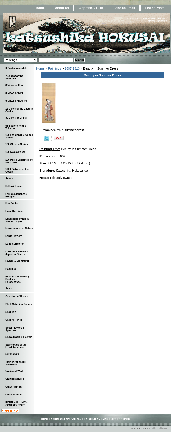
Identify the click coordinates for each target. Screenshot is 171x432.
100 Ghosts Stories (16, 144)
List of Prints (154, 8)
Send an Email (124, 8)
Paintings (55, 68)
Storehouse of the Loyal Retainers (15, 346)
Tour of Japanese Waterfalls (15, 363)
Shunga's (10, 312)
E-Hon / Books (13, 186)
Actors (9, 178)
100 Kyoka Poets (15, 152)
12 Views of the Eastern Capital (19, 110)
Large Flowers (13, 236)
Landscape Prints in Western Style (17, 220)
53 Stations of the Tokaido (15, 127)
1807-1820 (72, 68)
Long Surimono (14, 243)
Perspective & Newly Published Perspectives (17, 279)
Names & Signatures (17, 260)
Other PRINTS (13, 386)
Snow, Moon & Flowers (18, 337)
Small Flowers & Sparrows (14, 329)
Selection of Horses (16, 296)
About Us (62, 8)
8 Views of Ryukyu (16, 100)
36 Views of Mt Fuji (16, 117)
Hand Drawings (14, 211)
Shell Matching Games (18, 304)
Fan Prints (11, 203)
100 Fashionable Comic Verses (19, 136)
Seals (8, 288)
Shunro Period (13, 319)
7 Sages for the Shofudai (14, 77)
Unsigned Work (14, 371)
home (40, 8)
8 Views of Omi (14, 93)
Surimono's (12, 354)
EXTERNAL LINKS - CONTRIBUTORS (16, 403)
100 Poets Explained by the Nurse (19, 161)
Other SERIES (13, 394)
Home (40, 68)
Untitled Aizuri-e (14, 378)
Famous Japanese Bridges (16, 195)
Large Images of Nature (19, 228)
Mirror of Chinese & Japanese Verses (16, 253)
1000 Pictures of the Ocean (17, 170)
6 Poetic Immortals (16, 68)
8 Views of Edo (14, 85)
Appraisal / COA (91, 8)
